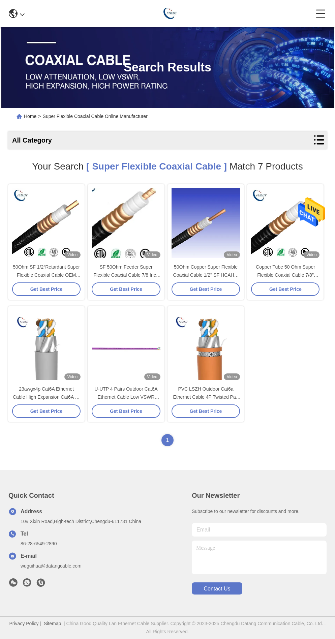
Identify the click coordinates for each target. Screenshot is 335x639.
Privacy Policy (23, 623)
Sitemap (52, 623)
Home (30, 116)
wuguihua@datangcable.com (51, 566)
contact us (217, 588)
